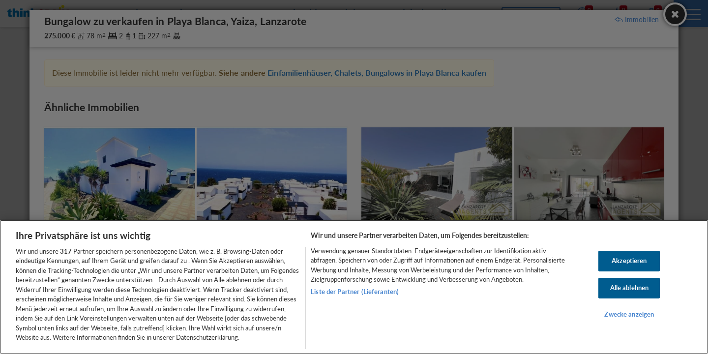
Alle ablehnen (629, 288)
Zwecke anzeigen (629, 314)
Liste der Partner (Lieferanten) (355, 291)
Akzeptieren (629, 261)
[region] (354, 287)
